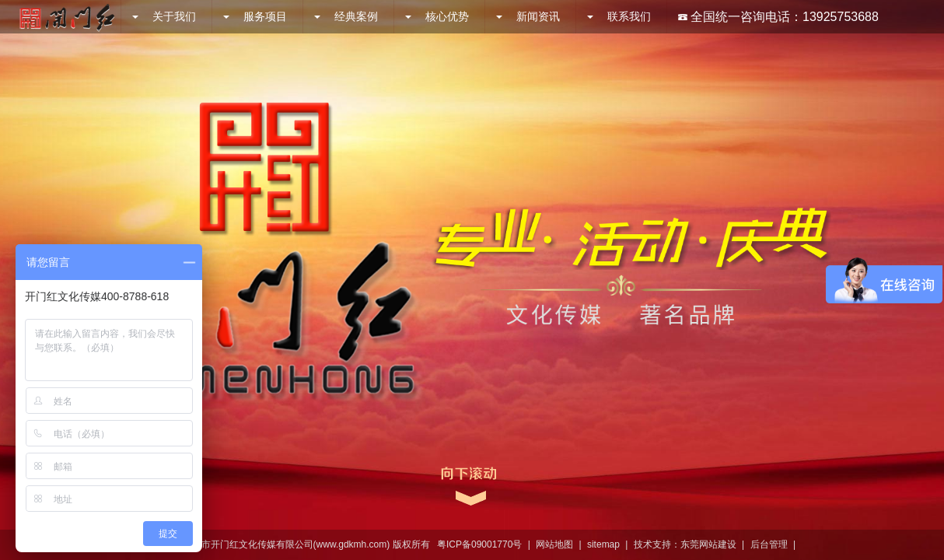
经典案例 (346, 16)
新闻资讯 (528, 16)
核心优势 (437, 16)
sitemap (603, 544)
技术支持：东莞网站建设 (685, 544)
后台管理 (769, 544)
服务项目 (255, 16)
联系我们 (619, 16)
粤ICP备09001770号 (479, 544)
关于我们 (164, 16)
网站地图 (554, 544)
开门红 (67, 16)
